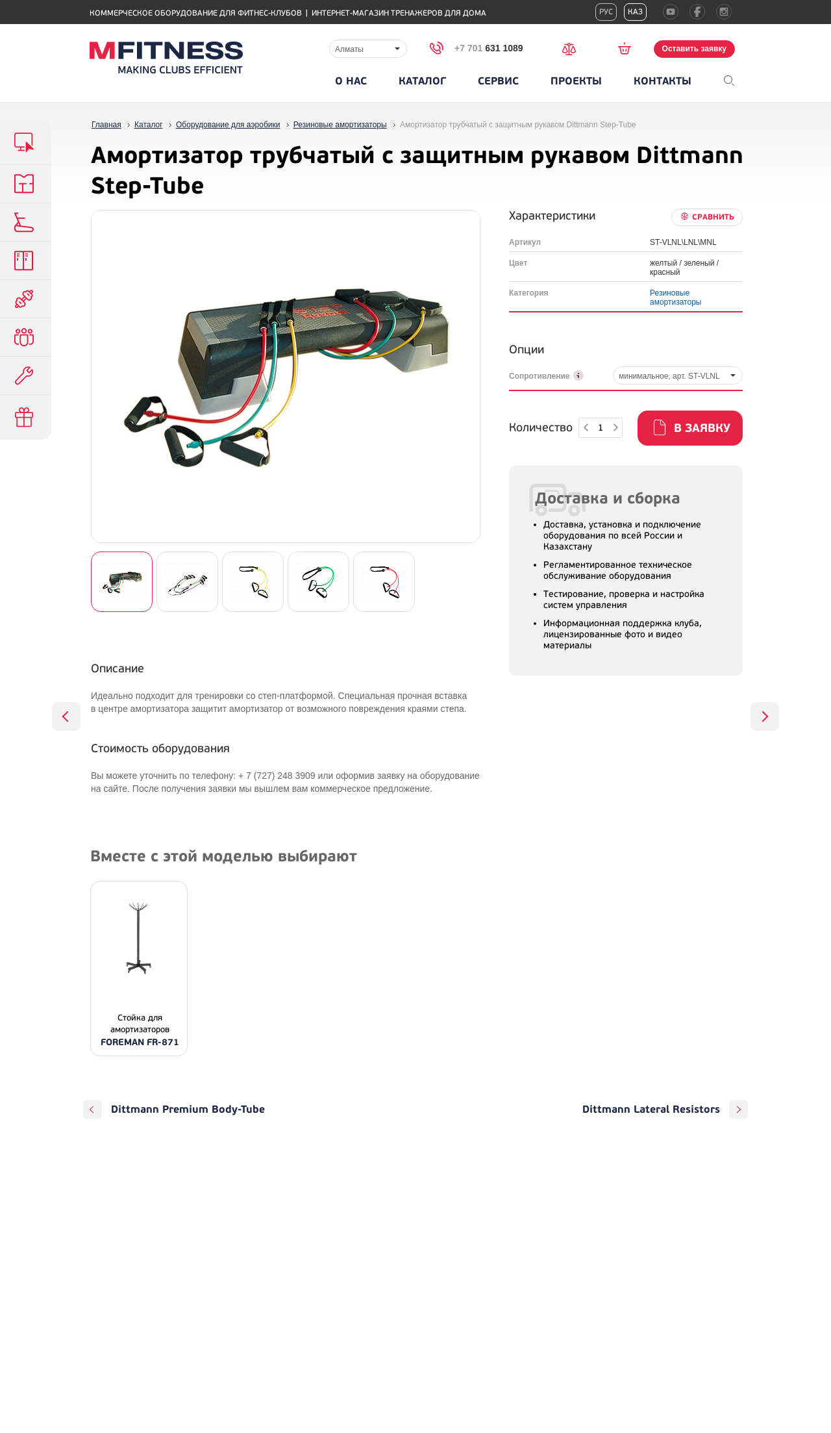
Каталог (422, 81)
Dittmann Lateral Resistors (651, 1109)
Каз (635, 12)
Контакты (662, 81)
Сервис (498, 81)
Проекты (576, 81)
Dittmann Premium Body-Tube (188, 1109)
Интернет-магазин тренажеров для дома (399, 13)
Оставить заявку (694, 48)
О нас (351, 81)
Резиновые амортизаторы (675, 297)
